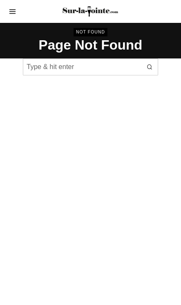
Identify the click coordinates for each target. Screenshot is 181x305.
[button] (149, 66)
